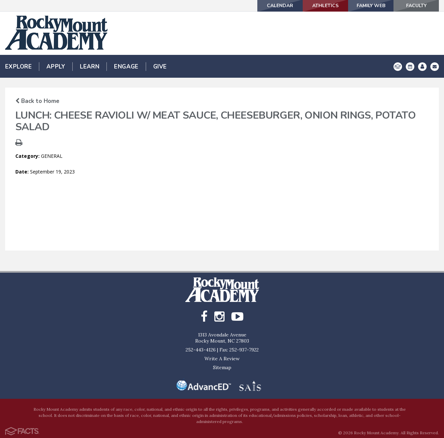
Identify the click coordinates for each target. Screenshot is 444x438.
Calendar (280, 5)
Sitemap (222, 367)
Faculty (416, 5)
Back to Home (37, 101)
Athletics (325, 5)
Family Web (371, 5)
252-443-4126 (201, 350)
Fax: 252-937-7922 (239, 350)
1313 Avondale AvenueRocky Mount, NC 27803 (222, 338)
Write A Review (222, 359)
